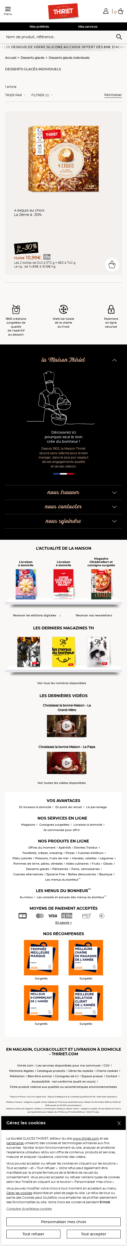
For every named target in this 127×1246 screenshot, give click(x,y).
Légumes (106, 858)
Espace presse (92, 1076)
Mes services (87, 27)
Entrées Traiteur (86, 847)
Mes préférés (39, 27)
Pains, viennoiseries (85, 869)
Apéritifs (65, 847)
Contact (111, 1076)
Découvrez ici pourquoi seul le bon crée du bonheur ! (64, 437)
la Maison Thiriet (63, 360)
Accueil (10, 58)
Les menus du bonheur (63, 879)
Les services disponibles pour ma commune (68, 1065)
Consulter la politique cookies (29, 1209)
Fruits (96, 863)
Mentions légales (21, 1071)
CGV (107, 1065)
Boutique (105, 874)
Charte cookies (107, 1071)
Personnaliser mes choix (63, 1222)
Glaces (108, 863)
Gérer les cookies (19, 1193)
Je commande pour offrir (61, 830)
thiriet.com (25, 1065)
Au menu (26, 897)
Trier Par (13, 95)
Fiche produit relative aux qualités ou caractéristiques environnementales (63, 1087)
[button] (105, 11)
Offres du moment (42, 847)
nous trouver (63, 492)
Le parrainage (96, 807)
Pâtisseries (60, 869)
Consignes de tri (67, 1076)
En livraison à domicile (35, 807)
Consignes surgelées (54, 824)
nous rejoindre (63, 521)
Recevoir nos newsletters (94, 615)
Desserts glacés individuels (69, 58)
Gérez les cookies (80, 1071)
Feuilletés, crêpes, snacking (42, 853)
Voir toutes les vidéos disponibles (61, 783)
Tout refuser (33, 1234)
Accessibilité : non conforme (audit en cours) (64, 1081)
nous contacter (63, 507)
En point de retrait (68, 807)
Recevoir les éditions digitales (34, 615)
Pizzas (70, 853)
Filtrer (40, 95)
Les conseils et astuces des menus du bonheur (71, 897)
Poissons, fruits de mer (52, 858)
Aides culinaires (77, 863)
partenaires (15, 1143)
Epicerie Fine (55, 874)
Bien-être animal (40, 1076)
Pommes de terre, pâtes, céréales (38, 863)
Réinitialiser (113, 95)
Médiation (17, 1076)
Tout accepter (93, 1234)
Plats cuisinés (22, 858)
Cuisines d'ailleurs (91, 853)
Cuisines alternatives (28, 874)
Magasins (28, 824)
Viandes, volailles (84, 858)
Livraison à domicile (87, 824)
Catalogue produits (51, 1071)
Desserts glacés (32, 58)
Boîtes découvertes (82, 874)
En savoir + (63, 922)
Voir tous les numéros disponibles (61, 683)
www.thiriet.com (86, 1138)
